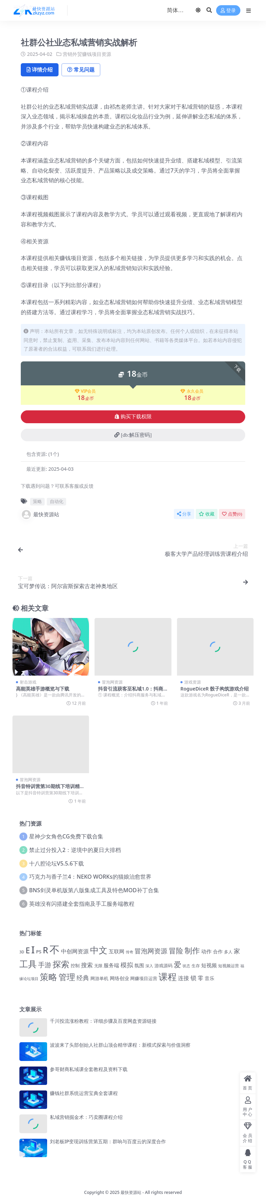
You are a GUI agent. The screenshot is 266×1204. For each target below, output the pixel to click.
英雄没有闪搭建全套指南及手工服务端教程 (81, 904)
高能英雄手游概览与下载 (42, 688)
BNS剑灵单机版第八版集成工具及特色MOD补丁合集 (94, 890)
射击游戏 (28, 682)
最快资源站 (40, 514)
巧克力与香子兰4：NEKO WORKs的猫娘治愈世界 (90, 876)
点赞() (232, 513)
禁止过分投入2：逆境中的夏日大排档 (75, 850)
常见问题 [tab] (82, 69)
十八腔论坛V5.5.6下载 (56, 863)
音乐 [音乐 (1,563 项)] (209, 978)
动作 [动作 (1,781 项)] (206, 951)
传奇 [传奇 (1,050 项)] (129, 951)
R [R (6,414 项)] (45, 950)
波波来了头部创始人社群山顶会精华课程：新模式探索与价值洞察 (120, 1045)
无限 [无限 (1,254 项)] (98, 966)
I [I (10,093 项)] (33, 949)
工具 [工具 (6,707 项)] (28, 964)
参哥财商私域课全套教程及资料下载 (88, 1069)
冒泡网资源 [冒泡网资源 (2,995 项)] (150, 950)
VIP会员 (85, 391)
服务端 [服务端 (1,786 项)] (111, 965)
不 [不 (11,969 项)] (55, 949)
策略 (37, 501)
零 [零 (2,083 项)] (200, 978)
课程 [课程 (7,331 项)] (168, 977)
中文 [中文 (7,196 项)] (98, 950)
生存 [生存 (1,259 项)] (196, 966)
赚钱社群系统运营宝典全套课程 (84, 1093)
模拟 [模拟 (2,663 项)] (127, 965)
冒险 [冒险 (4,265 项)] (176, 950)
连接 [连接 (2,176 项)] (183, 978)
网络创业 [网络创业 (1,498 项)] (119, 978)
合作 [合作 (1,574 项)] (218, 951)
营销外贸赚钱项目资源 (87, 54)
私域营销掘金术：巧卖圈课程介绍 (86, 1117)
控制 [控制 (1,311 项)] (75, 966)
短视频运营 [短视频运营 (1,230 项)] (228, 966)
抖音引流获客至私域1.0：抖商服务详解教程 (130, 691)
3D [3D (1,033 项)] (21, 952)
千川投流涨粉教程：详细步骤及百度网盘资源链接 (103, 1021)
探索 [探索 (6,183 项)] (61, 964)
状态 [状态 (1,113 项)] (186, 965)
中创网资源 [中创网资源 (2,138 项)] (75, 951)
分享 (184, 513)
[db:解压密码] (133, 435)
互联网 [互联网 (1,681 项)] (116, 951)
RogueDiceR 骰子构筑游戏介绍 (214, 688)
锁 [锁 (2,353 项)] (193, 978)
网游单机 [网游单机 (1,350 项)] (99, 978)
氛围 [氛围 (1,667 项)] (139, 965)
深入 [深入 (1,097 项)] (149, 965)
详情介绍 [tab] (40, 69)
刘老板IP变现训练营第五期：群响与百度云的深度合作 (108, 1141)
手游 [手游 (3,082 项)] (44, 964)
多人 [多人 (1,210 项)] (228, 951)
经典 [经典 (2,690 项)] (83, 977)
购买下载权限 (133, 416)
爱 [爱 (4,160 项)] (177, 964)
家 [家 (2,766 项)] (237, 951)
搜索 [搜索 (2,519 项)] (87, 965)
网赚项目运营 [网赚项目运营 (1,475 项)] (143, 978)
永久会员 (191, 391)
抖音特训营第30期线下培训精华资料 (50, 789)
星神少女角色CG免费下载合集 (66, 836)
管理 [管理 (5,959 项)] (67, 977)
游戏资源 (192, 682)
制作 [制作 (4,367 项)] (192, 950)
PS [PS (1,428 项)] (38, 951)
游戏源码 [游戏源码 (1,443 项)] (163, 965)
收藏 (206, 513)
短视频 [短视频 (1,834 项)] (209, 965)
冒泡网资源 (112, 682)
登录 (228, 10)
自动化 (56, 501)
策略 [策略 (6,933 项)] (48, 977)
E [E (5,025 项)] (28, 950)
